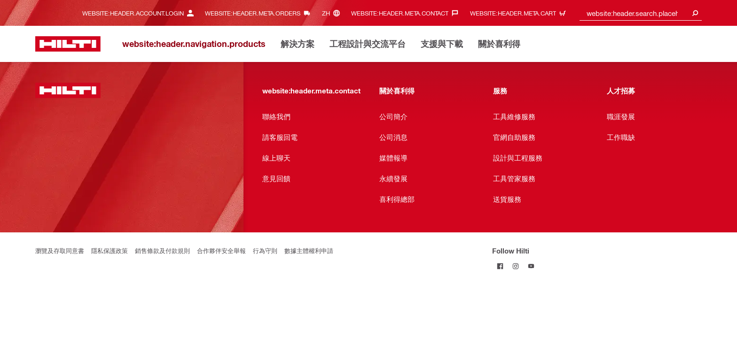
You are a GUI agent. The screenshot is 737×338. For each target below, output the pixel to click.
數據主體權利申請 (308, 250)
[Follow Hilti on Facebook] (500, 266)
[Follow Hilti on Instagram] (515, 266)
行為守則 (265, 250)
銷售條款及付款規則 (162, 250)
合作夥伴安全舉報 (221, 250)
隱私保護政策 (109, 250)
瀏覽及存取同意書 (59, 250)
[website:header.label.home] (68, 44)
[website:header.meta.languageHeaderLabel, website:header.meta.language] (333, 13)
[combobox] (641, 13)
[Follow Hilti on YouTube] (531, 266)
